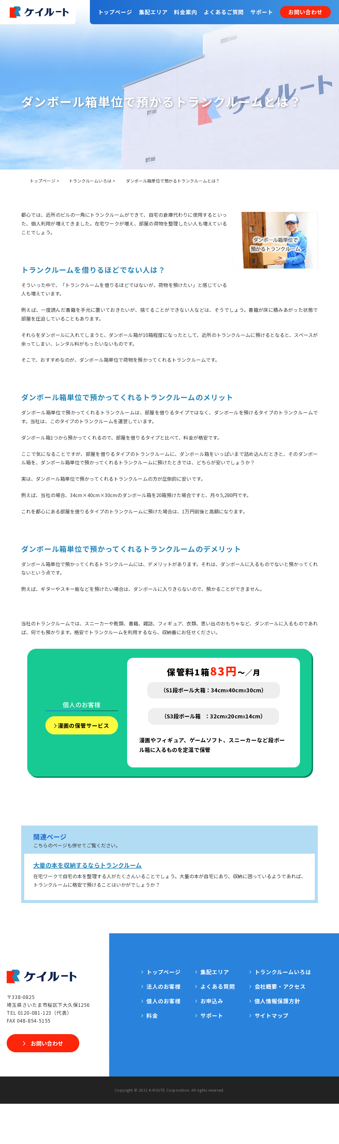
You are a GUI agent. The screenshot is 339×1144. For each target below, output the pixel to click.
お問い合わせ (305, 12)
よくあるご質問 (224, 12)
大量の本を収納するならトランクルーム (87, 865)
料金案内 (185, 12)
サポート (261, 12)
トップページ (115, 12)
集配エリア (153, 12)
